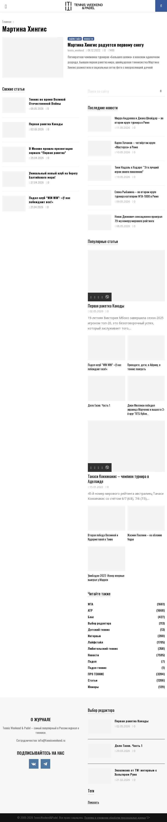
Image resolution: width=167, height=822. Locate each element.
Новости (88, 39)
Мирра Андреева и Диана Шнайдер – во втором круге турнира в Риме (139, 120)
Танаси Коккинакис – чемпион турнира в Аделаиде (118, 478)
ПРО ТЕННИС (96, 674)
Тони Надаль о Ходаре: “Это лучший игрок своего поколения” (137, 169)
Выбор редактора (99, 623)
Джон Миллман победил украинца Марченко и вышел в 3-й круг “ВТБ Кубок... (146, 409)
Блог (91, 616)
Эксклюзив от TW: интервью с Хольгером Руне (136, 772)
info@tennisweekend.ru (51, 740)
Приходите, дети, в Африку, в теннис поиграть (143, 367)
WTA (90, 604)
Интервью (94, 635)
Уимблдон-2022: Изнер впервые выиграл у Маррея (106, 577)
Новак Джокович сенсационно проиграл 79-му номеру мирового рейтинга (138, 218)
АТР (90, 610)
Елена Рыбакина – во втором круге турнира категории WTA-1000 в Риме (137, 193)
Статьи (92, 680)
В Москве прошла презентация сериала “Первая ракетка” (51, 150)
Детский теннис (99, 629)
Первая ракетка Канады (46, 124)
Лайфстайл (75, 39)
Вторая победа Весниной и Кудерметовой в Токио (103, 537)
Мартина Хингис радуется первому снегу (106, 44)
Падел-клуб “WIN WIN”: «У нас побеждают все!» (49, 199)
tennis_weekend (76, 50)
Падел (92, 661)
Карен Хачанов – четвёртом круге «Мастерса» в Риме (135, 144)
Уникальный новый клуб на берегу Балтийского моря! (53, 175)
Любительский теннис (103, 648)
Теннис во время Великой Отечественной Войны (47, 101)
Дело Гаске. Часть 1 (99, 405)
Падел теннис (97, 667)
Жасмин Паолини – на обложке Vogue (144, 537)
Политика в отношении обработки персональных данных (115, 817)
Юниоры (93, 686)
